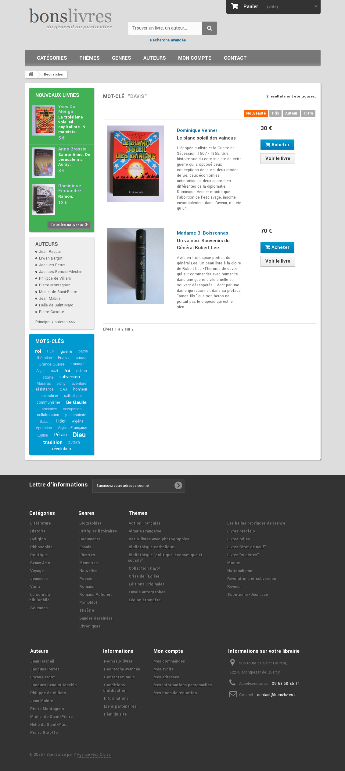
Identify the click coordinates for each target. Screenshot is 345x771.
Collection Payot (145, 568)
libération (44, 357)
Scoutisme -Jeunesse (247, 594)
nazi (54, 370)
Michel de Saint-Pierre (58, 292)
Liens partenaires (120, 706)
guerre (66, 351)
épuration (44, 428)
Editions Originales (146, 584)
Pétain (60, 435)
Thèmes (89, 58)
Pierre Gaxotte (51, 312)
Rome (48, 377)
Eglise (43, 435)
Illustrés (87, 555)
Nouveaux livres (57, 95)
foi (67, 370)
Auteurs (154, 58)
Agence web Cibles (94, 754)
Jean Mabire (50, 298)
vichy (61, 383)
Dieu (79, 435)
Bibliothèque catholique (151, 547)
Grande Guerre (52, 364)
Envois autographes (147, 592)
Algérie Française (72, 427)
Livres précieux (241, 531)
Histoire (37, 531)
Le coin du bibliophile (39, 597)
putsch (74, 442)
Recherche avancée (168, 40)
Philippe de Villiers (55, 278)
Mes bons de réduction (175, 693)
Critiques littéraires (98, 531)
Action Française (144, 523)
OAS (63, 389)
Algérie (78, 421)
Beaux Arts (40, 563)
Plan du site (115, 714)
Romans (86, 586)
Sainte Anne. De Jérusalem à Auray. (74, 159)
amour (81, 357)
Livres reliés (238, 539)
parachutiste (75, 415)
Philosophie (41, 547)
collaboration (48, 415)
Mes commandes (169, 661)
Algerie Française (145, 531)
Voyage (37, 571)
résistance (45, 389)
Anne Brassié (72, 149)
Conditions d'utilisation (114, 687)
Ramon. (65, 196)
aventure (79, 383)
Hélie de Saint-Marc (56, 305)
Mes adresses (166, 677)
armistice (49, 409)
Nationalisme (239, 571)
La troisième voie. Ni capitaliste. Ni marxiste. (72, 124)
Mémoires (88, 563)
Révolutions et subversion (251, 579)
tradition (52, 442)
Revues (233, 586)
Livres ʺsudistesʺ (243, 555)
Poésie (85, 579)
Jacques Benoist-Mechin (60, 271)
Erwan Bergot (51, 258)
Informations (116, 698)
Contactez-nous (119, 677)
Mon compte (194, 58)
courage (77, 364)
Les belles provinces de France (256, 523)
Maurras (44, 383)
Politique (39, 555)
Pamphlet (88, 602)
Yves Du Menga (66, 109)
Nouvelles (88, 571)
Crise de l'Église (144, 576)
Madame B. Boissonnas (202, 233)
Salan (44, 421)
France (64, 357)
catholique (73, 395)
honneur (80, 389)
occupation (72, 409)
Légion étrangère (144, 600)
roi (38, 351)
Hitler (61, 421)
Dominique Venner (197, 130)
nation (81, 370)
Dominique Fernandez (69, 188)
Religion (38, 539)
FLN (50, 351)
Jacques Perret (52, 265)
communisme (48, 402)
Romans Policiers (96, 594)
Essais (85, 547)
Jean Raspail (50, 251)
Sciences (39, 608)
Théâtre (86, 610)
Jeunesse (39, 579)
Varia (35, 586)
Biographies (90, 523)
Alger (40, 370)
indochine (49, 395)
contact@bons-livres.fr (277, 695)
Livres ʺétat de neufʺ (246, 547)
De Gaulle (76, 402)
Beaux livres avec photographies (159, 539)
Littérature (40, 523)
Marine (233, 563)
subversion (69, 377)
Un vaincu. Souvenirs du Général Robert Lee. (203, 244)
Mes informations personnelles (182, 685)
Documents (89, 539)
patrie (83, 351)
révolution (61, 449)
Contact (235, 58)
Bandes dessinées (96, 618)
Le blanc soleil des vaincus (206, 138)
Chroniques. (90, 626)
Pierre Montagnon (54, 285)
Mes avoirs (163, 669)
